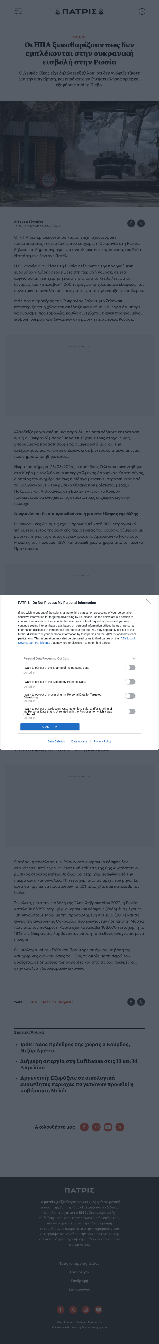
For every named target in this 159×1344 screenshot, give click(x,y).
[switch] (130, 667)
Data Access (79, 741)
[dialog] (79, 672)
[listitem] (79, 658)
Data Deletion (56, 741)
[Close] (150, 603)
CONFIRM (50, 726)
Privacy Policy (102, 741)
